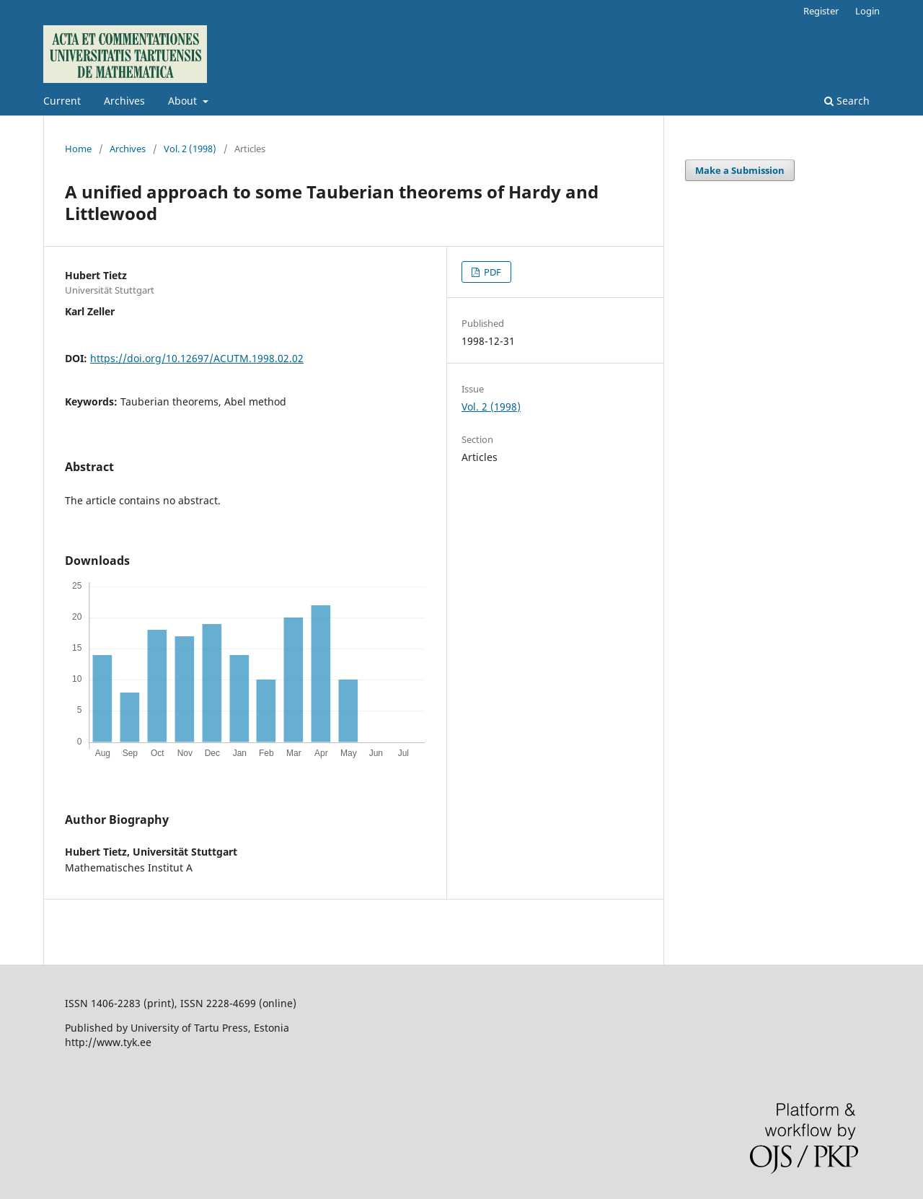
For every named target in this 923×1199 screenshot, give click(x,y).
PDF (491, 271)
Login (867, 10)
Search (847, 100)
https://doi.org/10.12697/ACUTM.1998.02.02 (197, 358)
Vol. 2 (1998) (190, 148)
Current (62, 100)
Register (821, 10)
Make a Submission (740, 170)
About (184, 100)
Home (78, 148)
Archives (124, 100)
